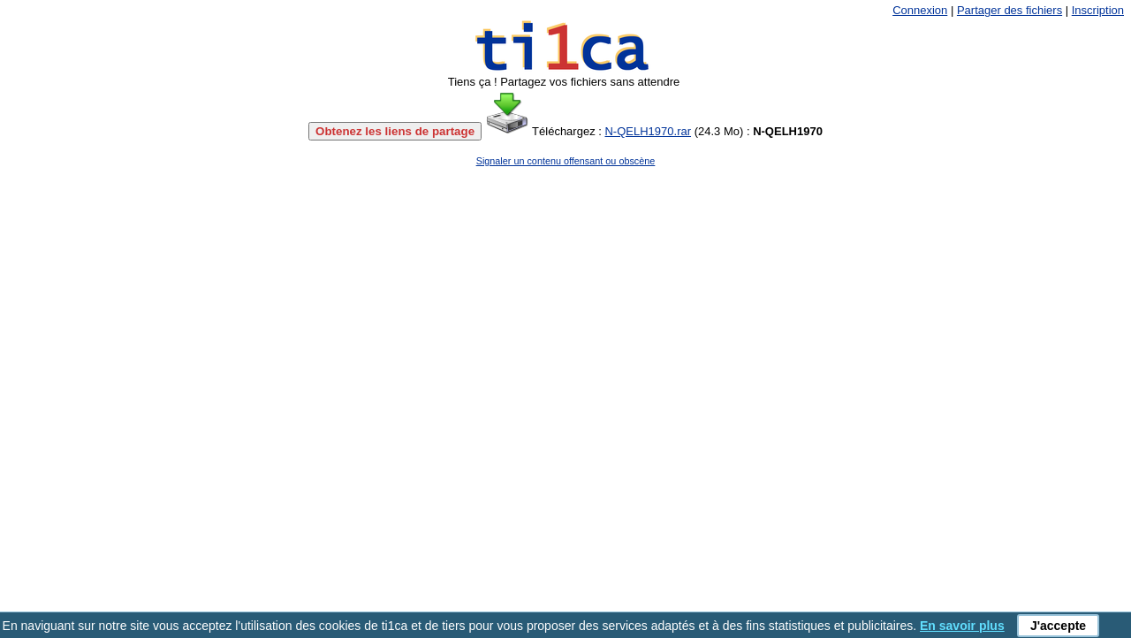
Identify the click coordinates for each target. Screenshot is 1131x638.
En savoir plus (962, 626)
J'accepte (1058, 626)
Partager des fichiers (1009, 10)
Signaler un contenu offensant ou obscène (566, 161)
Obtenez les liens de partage (394, 131)
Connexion (919, 10)
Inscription (1098, 10)
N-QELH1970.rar (647, 131)
